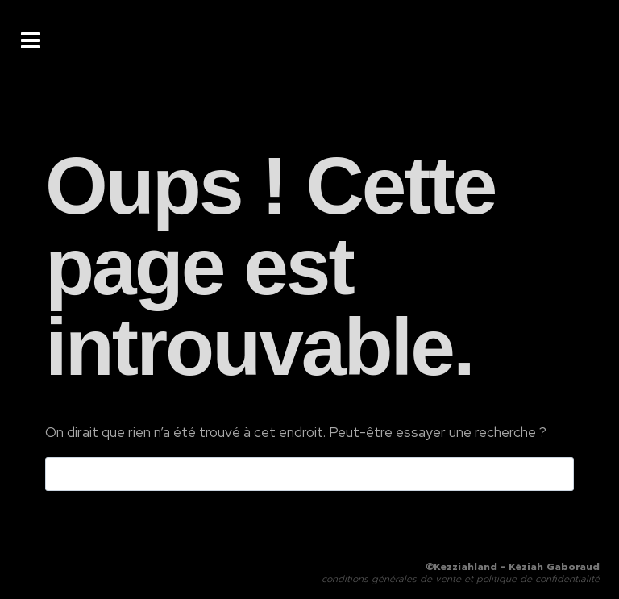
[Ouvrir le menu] (30, 40)
